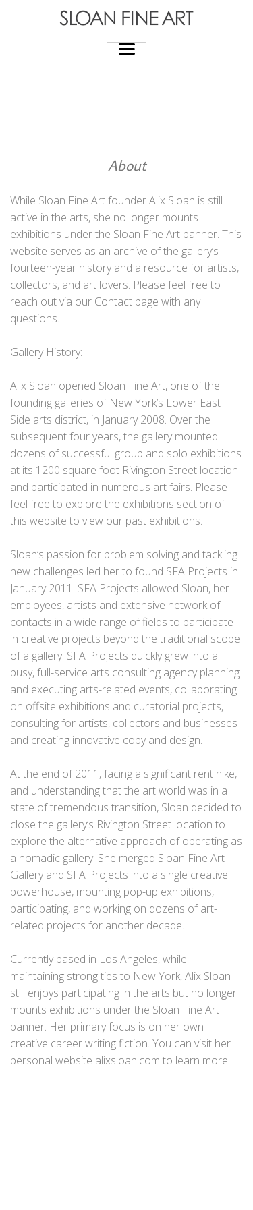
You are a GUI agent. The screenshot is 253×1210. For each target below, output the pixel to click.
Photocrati (154, 1189)
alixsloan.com (127, 1060)
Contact (113, 301)
